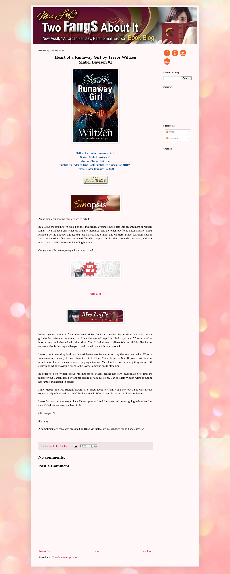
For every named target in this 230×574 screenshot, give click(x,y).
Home (96, 551)
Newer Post (45, 551)
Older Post (146, 551)
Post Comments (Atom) (64, 557)
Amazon (95, 294)
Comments (172, 138)
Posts (170, 132)
